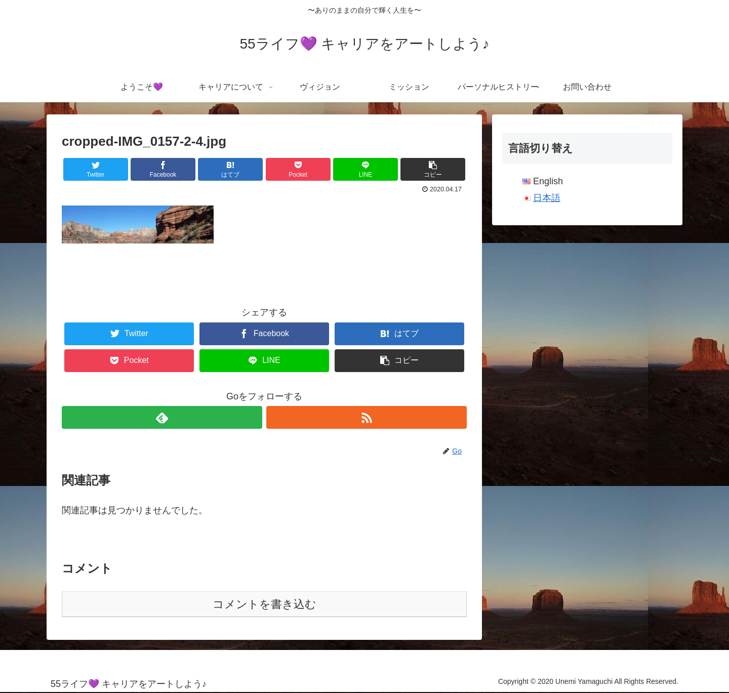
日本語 (546, 198)
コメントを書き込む (264, 604)
